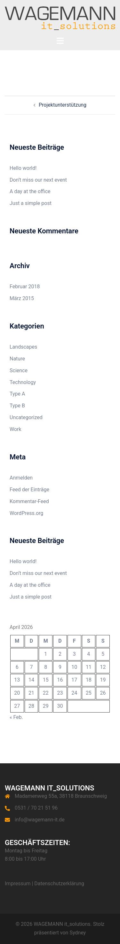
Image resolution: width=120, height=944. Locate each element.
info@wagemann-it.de (40, 820)
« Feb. (16, 717)
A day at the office (30, 191)
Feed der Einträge (29, 490)
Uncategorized (26, 417)
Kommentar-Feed (29, 501)
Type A (17, 394)
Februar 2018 (25, 286)
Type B (17, 406)
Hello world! (23, 168)
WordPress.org (26, 513)
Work (15, 429)
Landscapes (23, 347)
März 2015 (22, 298)
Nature (17, 359)
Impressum (18, 883)
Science (19, 370)
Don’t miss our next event (38, 180)
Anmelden (21, 478)
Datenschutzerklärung (59, 883)
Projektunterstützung (62, 105)
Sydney (77, 933)
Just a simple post (31, 203)
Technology (23, 382)
